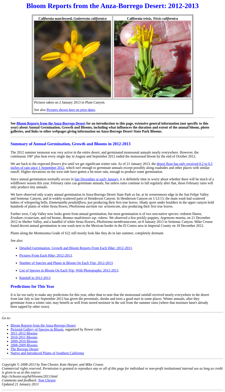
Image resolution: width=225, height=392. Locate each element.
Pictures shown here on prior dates (71, 110)
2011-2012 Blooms (24, 333)
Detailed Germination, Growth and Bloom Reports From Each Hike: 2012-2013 (75, 248)
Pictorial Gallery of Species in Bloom (37, 329)
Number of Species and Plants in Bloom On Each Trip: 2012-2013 (66, 263)
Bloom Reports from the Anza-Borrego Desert (50, 123)
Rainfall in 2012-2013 (34, 278)
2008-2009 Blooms (24, 345)
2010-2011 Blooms (24, 337)
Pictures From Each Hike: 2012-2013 (45, 255)
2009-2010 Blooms (24, 341)
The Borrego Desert (24, 349)
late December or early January (96, 179)
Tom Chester (47, 380)
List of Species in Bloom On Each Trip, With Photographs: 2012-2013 (68, 270)
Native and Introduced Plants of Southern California (47, 353)
